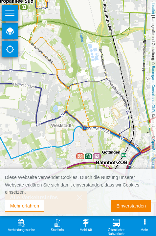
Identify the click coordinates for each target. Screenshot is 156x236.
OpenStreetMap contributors (153, 162)
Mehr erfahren (24, 205)
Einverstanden (131, 205)
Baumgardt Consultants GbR (153, 89)
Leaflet (153, 8)
